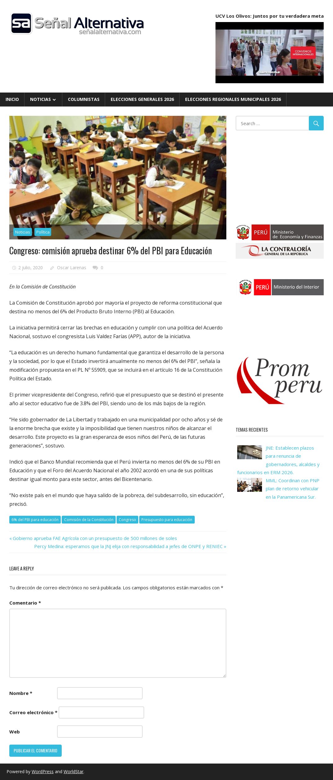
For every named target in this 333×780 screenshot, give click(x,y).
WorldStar (73, 771)
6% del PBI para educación (35, 519)
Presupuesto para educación (166, 519)
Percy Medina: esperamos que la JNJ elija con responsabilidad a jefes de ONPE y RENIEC (128, 546)
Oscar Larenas (71, 267)
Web (14, 731)
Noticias (40, 99)
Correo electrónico (33, 712)
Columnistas (84, 99)
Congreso (127, 519)
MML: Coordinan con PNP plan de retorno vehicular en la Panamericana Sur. (292, 488)
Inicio (12, 99)
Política (43, 232)
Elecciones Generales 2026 (142, 99)
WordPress (43, 771)
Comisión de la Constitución (88, 519)
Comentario (25, 603)
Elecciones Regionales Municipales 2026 (233, 99)
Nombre (20, 693)
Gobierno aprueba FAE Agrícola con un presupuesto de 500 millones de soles (94, 538)
